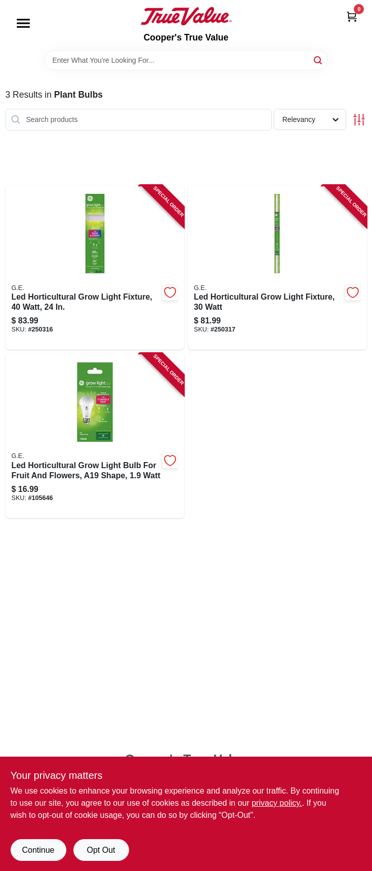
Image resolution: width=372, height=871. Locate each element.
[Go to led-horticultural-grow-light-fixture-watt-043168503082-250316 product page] (95, 267)
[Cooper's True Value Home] (186, 16)
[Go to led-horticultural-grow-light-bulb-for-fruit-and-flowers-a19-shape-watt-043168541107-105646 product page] (95, 435)
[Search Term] (186, 60)
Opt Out (101, 850)
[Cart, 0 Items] (352, 16)
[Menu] (23, 23)
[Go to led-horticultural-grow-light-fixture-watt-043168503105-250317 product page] (277, 267)
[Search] (318, 59)
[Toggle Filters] (359, 120)
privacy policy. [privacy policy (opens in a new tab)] (277, 803)
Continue (38, 850)
